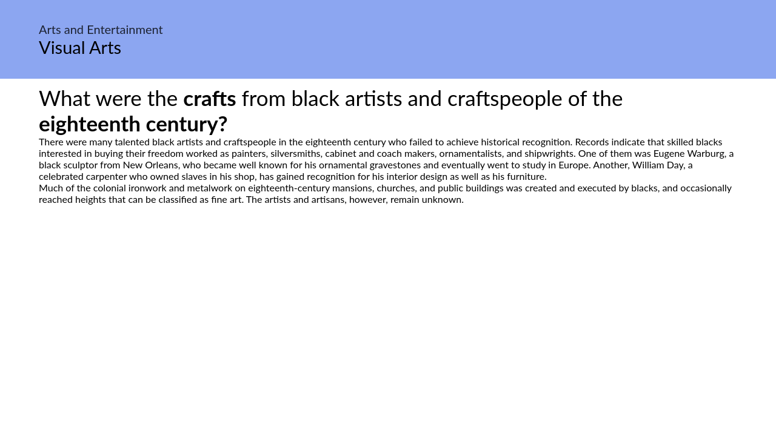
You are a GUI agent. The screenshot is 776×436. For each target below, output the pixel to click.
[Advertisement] (388, 318)
